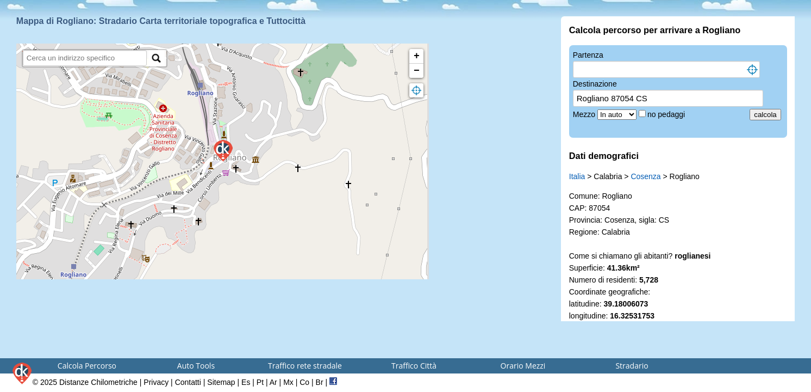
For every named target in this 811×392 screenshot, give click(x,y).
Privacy (156, 382)
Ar (273, 382)
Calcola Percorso (87, 365)
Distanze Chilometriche (98, 382)
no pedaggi (667, 114)
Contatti (188, 382)
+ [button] (417, 56)
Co (304, 382)
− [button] (417, 70)
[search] (85, 58)
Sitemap (221, 382)
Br (319, 382)
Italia (577, 176)
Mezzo (585, 114)
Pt (260, 382)
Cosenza (645, 176)
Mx (288, 382)
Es (245, 382)
